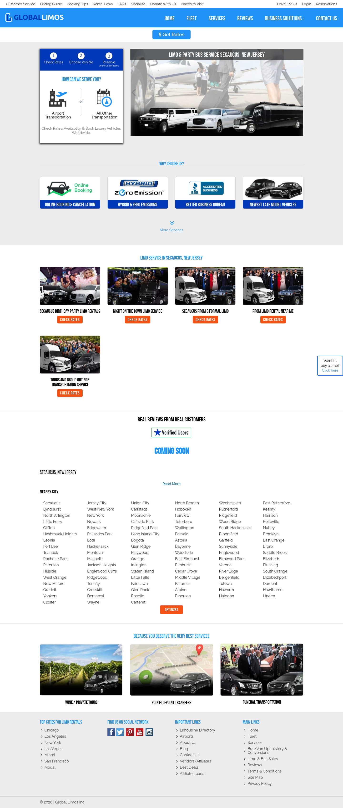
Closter (49, 602)
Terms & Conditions (264, 771)
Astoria (181, 540)
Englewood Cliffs (102, 571)
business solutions (284, 18)
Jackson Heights (101, 565)
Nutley (269, 528)
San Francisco (57, 761)
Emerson (183, 596)
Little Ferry (52, 521)
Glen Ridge (141, 546)
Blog (184, 749)
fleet (192, 18)
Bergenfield (229, 577)
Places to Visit (104, 4)
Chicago (52, 730)
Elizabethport (274, 577)
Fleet (252, 736)
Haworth (226, 590)
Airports (187, 736)
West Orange (54, 577)
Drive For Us (285, 4)
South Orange (275, 571)
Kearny (269, 509)
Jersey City (96, 503)
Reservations (326, 4)
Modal (50, 767)
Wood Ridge (230, 521)
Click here (330, 370)
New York (95, 515)
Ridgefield (228, 515)
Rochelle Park (55, 559)
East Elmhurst (187, 559)
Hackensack (98, 546)
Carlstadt (139, 509)
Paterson (51, 565)
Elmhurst (183, 565)
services (217, 18)
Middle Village (187, 577)
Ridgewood (97, 577)
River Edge (228, 571)
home (170, 18)
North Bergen (187, 503)
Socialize (48, 4)
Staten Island (142, 571)
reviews (245, 18)
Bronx (268, 546)
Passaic (181, 534)
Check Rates (70, 319)
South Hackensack (235, 528)
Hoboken (183, 509)
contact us (327, 18)
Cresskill (94, 590)
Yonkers (50, 596)
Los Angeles (55, 736)
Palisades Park (100, 534)
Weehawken (230, 503)
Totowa (225, 583)
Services (254, 742)
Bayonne (183, 546)
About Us (188, 742)
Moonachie (141, 515)
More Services (171, 226)
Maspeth (94, 559)
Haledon (226, 596)
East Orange (273, 540)
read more (171, 484)
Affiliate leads (192, 773)
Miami (50, 755)
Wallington (184, 528)
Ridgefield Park (144, 528)
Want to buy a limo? (330, 366)
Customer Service (20, 4)
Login (305, 4)
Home (252, 730)
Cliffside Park (142, 521)
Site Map (255, 777)
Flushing (270, 565)
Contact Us (189, 755)
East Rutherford (276, 503)
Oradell (49, 590)
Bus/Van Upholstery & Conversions (267, 751)
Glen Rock (140, 590)
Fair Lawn (139, 583)
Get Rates (171, 34)
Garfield (226, 540)
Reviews (254, 765)
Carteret (138, 602)
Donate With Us (74, 4)
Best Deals (189, 767)
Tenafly (93, 583)
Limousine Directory (197, 730)
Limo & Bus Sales (262, 759)
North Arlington (56, 515)
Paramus (183, 583)
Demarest (95, 596)
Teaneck (50, 552)
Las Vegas (53, 749)
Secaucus (52, 503)
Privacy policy (259, 783)
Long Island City (145, 534)
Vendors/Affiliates (195, 761)
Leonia (49, 540)
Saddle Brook (275, 552)
